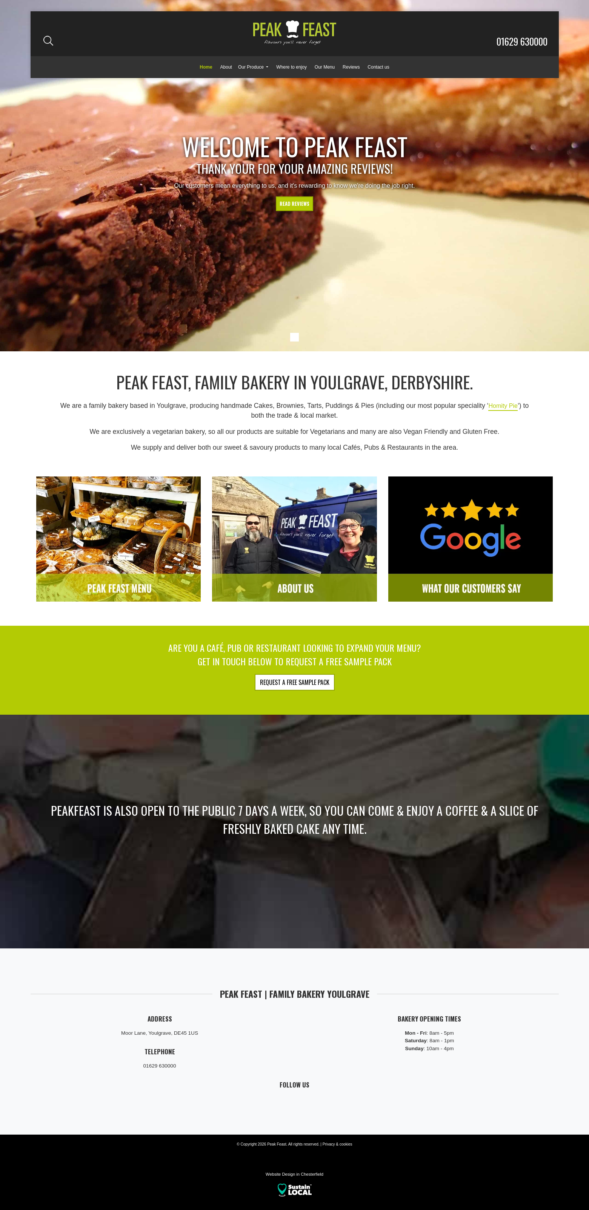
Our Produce (251, 67)
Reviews (351, 67)
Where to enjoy (291, 67)
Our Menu (325, 67)
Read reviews (294, 204)
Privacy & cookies (337, 1144)
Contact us (378, 67)
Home (206, 67)
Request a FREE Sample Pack (294, 682)
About (226, 67)
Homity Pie (503, 405)
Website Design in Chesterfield (294, 1174)
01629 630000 (522, 41)
